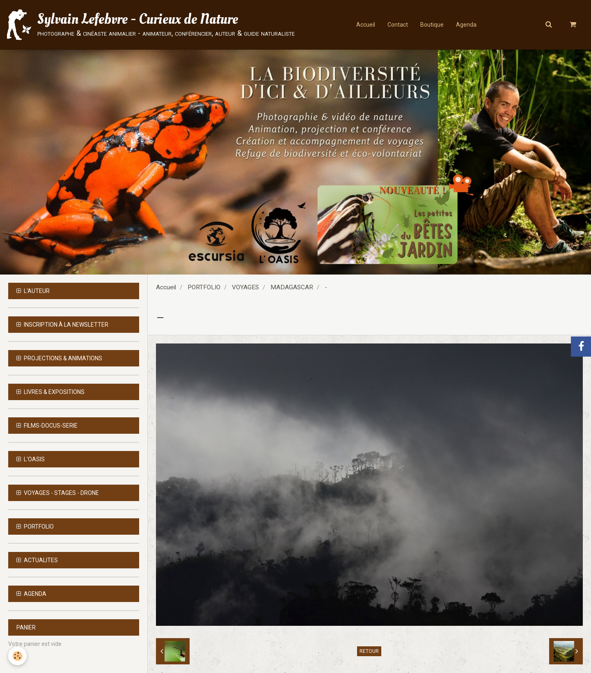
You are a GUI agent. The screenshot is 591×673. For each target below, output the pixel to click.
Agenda (466, 24)
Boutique (432, 24)
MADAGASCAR (291, 287)
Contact (397, 24)
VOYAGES (245, 287)
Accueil (365, 24)
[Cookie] (17, 656)
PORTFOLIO (204, 287)
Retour (369, 651)
